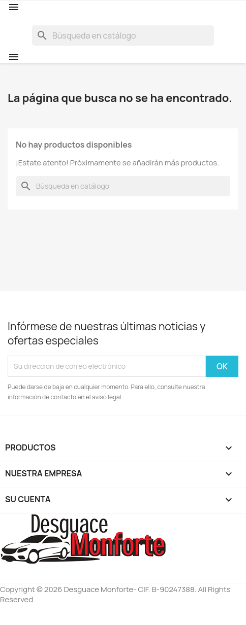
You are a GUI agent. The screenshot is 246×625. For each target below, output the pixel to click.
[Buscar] (123, 35)
